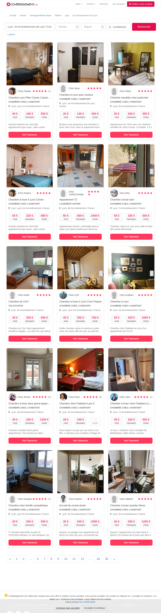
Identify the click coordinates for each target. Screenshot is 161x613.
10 (65, 558)
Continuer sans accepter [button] (68, 608)
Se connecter (119, 4)
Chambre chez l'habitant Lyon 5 (76, 403)
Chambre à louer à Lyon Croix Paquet (80, 301)
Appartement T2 (68, 199)
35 (106, 558)
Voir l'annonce (29, 134)
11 (74, 558)
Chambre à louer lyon (122, 199)
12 (82, 558)
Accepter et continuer (94, 608)
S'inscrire (104, 4)
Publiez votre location (140, 4)
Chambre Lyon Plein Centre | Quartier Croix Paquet (37, 97)
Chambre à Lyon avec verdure (76, 94)
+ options (11, 34)
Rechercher (144, 26)
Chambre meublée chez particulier (129, 97)
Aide (79, 4)
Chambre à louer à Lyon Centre (26, 199)
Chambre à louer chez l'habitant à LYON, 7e (134, 403)
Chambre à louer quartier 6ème (127, 505)
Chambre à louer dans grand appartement (31, 403)
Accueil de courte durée (72, 505)
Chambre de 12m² (18, 301)
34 (98, 558)
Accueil (12, 15)
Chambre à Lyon (119, 301)
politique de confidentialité (83, 602)
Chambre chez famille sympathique (28, 505)
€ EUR (91, 4)
